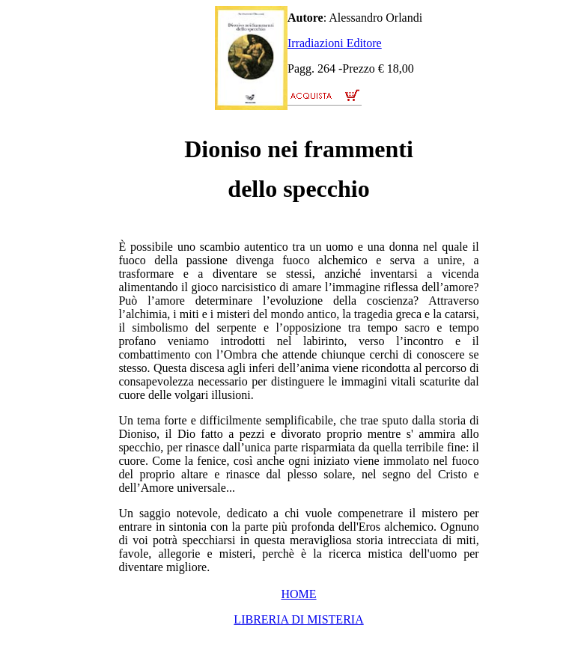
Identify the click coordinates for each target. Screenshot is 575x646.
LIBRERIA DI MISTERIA (298, 619)
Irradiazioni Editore (335, 43)
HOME (298, 594)
